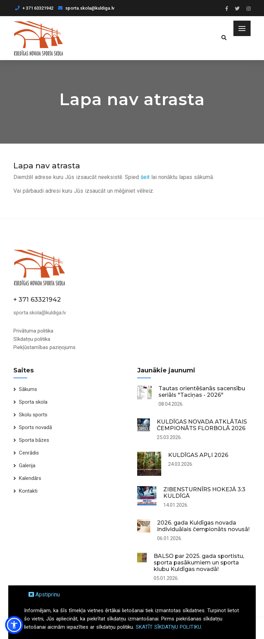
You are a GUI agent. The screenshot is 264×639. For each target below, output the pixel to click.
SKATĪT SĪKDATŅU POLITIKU (168, 627)
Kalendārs (30, 478)
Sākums (28, 389)
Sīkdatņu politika (31, 339)
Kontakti (28, 491)
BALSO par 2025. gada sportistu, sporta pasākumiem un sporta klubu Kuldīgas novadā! (199, 562)
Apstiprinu (44, 594)
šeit (145, 177)
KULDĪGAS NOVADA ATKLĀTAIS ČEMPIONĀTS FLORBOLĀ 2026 (202, 424)
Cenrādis (29, 453)
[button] (14, 625)
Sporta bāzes (34, 440)
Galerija (27, 465)
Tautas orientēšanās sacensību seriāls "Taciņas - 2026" (201, 391)
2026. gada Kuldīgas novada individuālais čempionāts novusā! (203, 525)
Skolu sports (33, 415)
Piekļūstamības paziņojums (44, 347)
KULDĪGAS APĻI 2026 (198, 455)
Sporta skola (33, 402)
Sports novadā (35, 427)
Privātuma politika (33, 331)
